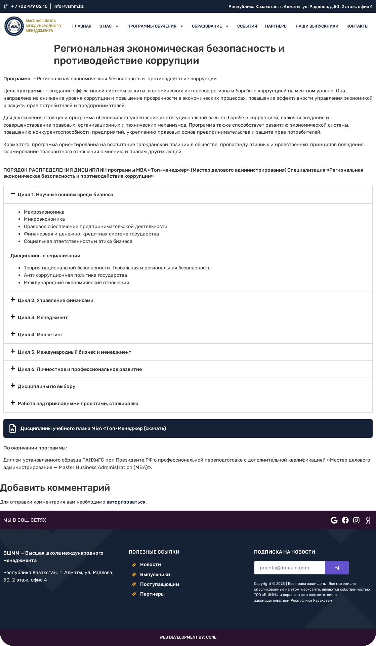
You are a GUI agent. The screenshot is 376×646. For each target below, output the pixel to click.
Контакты (357, 26)
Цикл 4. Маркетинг (40, 335)
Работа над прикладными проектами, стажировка (78, 403)
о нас (109, 26)
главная (81, 26)
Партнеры (276, 26)
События (247, 26)
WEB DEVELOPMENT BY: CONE (188, 637)
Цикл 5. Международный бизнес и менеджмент (74, 352)
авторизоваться (126, 502)
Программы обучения (155, 26)
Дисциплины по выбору (46, 386)
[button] (188, 194)
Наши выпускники (317, 26)
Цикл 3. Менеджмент (43, 317)
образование (210, 26)
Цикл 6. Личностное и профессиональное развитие (80, 369)
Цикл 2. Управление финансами (55, 300)
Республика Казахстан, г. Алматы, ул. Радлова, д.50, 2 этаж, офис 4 (300, 6)
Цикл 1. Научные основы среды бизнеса (65, 194)
